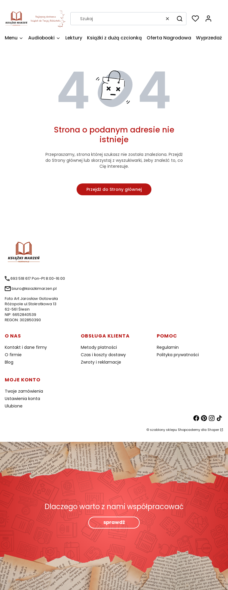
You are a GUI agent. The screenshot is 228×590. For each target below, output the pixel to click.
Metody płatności (99, 347)
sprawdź (114, 522)
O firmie (13, 355)
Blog (9, 362)
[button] (179, 19)
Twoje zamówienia (24, 391)
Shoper (213, 429)
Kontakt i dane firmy (26, 347)
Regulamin (168, 347)
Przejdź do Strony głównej (114, 189)
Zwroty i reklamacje (101, 362)
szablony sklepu (163, 429)
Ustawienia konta (22, 399)
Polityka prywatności (178, 355)
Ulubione (14, 406)
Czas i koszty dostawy (103, 355)
